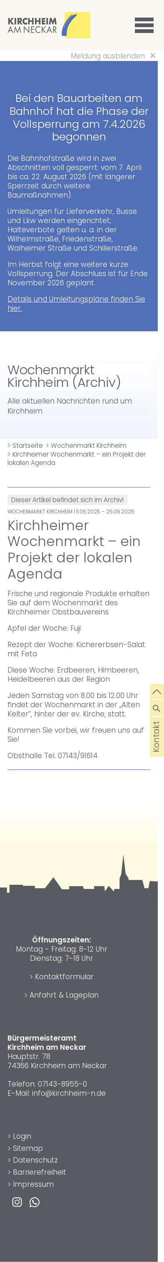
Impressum (33, 1184)
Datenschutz (35, 1160)
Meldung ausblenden (108, 56)
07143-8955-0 (62, 1084)
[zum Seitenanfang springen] (157, 691)
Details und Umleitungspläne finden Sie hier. (76, 303)
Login (22, 1136)
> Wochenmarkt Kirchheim (86, 445)
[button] (146, 25)
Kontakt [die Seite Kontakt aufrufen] (156, 748)
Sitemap (28, 1148)
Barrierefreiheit (39, 1172)
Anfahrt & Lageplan (64, 995)
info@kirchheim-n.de (69, 1093)
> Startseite (25, 445)
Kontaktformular (64, 977)
